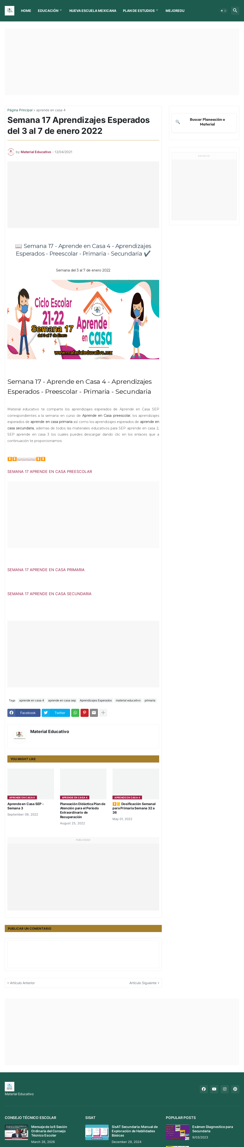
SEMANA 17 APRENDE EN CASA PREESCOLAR (49, 471)
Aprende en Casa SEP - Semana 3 (25, 806)
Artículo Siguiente (143, 983)
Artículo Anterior (22, 983)
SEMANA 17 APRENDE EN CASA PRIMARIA (46, 569)
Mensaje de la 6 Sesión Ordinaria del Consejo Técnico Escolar (49, 1131)
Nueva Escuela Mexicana (92, 11)
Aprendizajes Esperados (96, 700)
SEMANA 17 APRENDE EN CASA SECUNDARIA (49, 593)
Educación (48, 11)
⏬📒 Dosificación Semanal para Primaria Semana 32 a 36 (133, 808)
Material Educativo (49, 731)
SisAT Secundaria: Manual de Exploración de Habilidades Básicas (135, 1131)
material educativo (128, 700)
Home (26, 11)
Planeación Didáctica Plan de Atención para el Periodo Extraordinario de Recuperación (82, 810)
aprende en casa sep (62, 700)
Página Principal (19, 110)
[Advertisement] (122, 62)
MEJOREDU (175, 11)
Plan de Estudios (139, 11)
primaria (150, 700)
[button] (223, 10)
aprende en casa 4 (51, 110)
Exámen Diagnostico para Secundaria (212, 1129)
